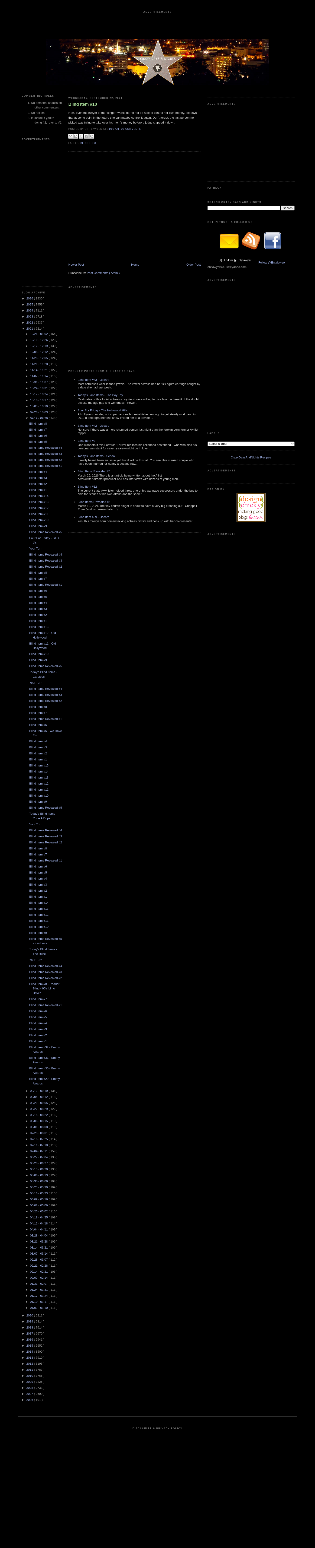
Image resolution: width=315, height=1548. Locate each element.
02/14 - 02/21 (39, 1271)
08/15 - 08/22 (39, 1115)
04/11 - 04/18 (39, 1223)
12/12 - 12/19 (39, 346)
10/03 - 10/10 (39, 406)
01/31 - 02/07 (39, 1283)
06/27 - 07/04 (39, 1157)
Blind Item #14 (39, 496)
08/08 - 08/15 (39, 1121)
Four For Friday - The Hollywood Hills (103, 410)
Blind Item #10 (39, 520)
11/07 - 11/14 (39, 376)
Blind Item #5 (38, 441)
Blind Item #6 (38, 435)
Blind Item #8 (38, 423)
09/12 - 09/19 (39, 1091)
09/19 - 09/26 (39, 418)
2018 (30, 1327)
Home (135, 264)
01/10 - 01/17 (39, 1301)
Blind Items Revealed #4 (45, 447)
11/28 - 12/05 (39, 358)
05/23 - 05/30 (39, 1187)
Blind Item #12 (39, 508)
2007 (30, 1393)
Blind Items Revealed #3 (45, 453)
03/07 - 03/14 (39, 1253)
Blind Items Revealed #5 (45, 532)
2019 (30, 1321)
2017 (30, 1333)
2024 (30, 310)
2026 (30, 298)
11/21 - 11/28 (39, 364)
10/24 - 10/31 (39, 388)
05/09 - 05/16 (39, 1199)
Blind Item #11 (39, 514)
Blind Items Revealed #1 (45, 465)
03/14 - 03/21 (39, 1247)
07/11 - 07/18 (39, 1145)
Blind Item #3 (38, 478)
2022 (30, 322)
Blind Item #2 (38, 484)
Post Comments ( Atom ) (103, 273)
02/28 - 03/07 (39, 1259)
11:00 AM (113, 129)
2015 (30, 1345)
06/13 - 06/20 (39, 1169)
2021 (30, 328)
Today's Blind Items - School (97, 456)
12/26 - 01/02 (39, 334)
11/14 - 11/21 (39, 370)
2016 (30, 1339)
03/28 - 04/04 (39, 1235)
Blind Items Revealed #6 (94, 471)
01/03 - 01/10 (39, 1308)
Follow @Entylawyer (272, 262)
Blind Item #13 (39, 502)
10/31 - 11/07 (39, 382)
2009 (30, 1381)
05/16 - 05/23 (39, 1193)
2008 (30, 1387)
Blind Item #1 (38, 490)
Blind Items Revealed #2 (45, 459)
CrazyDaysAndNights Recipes (251, 457)
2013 (30, 1357)
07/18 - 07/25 (39, 1139)
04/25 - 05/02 (39, 1211)
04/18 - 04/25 (39, 1217)
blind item (88, 143)
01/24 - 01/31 (39, 1289)
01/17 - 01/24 (39, 1295)
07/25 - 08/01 (39, 1133)
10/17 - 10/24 (39, 394)
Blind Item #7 (38, 429)
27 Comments (131, 129)
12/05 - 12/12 (39, 352)
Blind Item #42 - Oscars (93, 425)
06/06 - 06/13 (39, 1175)
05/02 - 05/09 (39, 1205)
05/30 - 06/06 (39, 1181)
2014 (30, 1351)
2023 (30, 316)
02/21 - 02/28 (39, 1265)
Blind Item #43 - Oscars (93, 379)
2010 (30, 1375)
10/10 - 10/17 (39, 400)
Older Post (193, 264)
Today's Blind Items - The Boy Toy (100, 395)
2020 (30, 1315)
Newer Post (76, 264)
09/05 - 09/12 (39, 1097)
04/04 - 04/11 (39, 1229)
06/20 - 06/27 (39, 1163)
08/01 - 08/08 (39, 1127)
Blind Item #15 (39, 765)
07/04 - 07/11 (39, 1151)
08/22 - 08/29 (39, 1109)
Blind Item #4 (38, 472)
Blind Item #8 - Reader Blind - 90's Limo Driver (44, 988)
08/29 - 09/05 (39, 1103)
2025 (30, 304)
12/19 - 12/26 (39, 340)
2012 (30, 1363)
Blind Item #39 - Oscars (93, 517)
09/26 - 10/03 (39, 412)
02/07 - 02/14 (39, 1277)
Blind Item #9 (38, 526)
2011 (30, 1369)
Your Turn (35, 548)
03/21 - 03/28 (39, 1241)
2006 (30, 1400)
